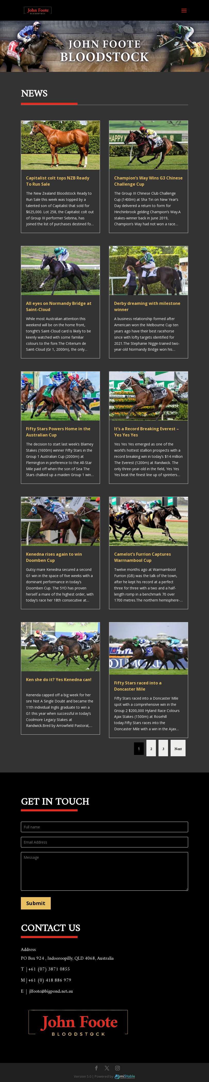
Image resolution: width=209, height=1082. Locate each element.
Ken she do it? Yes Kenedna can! (58, 679)
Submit (35, 903)
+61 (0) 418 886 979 (49, 978)
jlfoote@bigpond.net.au (51, 989)
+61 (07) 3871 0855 (49, 967)
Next (178, 748)
